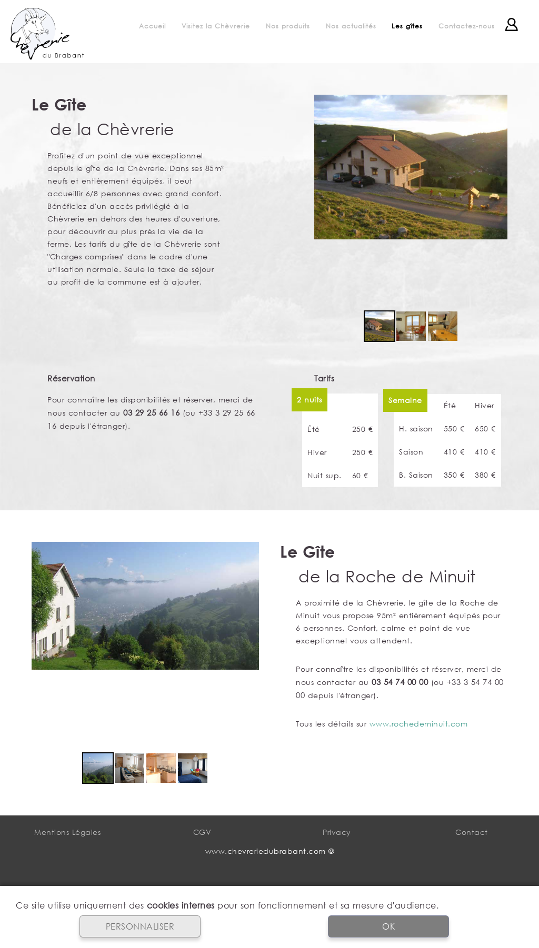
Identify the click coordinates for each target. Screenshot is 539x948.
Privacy (337, 832)
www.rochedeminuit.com (419, 723)
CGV (202, 832)
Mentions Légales (67, 832)
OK (388, 926)
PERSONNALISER (140, 926)
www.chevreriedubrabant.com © (269, 850)
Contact (471, 832)
